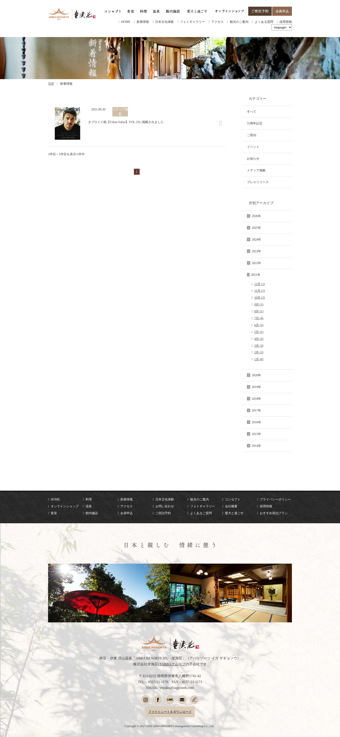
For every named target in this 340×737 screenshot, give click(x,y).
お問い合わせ (164, 506)
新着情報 (143, 22)
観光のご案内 (239, 22)
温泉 (89, 506)
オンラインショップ (65, 506)
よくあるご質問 (201, 513)
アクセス (217, 22)
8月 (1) (258, 311)
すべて (251, 111)
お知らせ (253, 158)
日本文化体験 (164, 22)
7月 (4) (258, 318)
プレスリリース (258, 182)
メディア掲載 (256, 170)
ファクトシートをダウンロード (170, 711)
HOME (125, 22)
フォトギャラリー (192, 22)
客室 (54, 513)
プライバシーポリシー (275, 499)
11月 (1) (259, 290)
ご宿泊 (251, 135)
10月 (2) (259, 297)
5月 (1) (258, 332)
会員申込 (126, 513)
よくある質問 (264, 22)
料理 (89, 499)
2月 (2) (258, 352)
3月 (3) (258, 345)
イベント (253, 147)
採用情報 (285, 22)
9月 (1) (258, 304)
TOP (51, 83)
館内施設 (92, 513)
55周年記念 (254, 123)
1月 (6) (258, 359)
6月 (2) (258, 325)
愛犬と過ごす (234, 513)
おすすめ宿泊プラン (274, 513)
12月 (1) (259, 284)
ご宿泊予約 (163, 513)
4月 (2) (258, 339)
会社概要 (231, 506)
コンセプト (232, 499)
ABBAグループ (174, 664)
